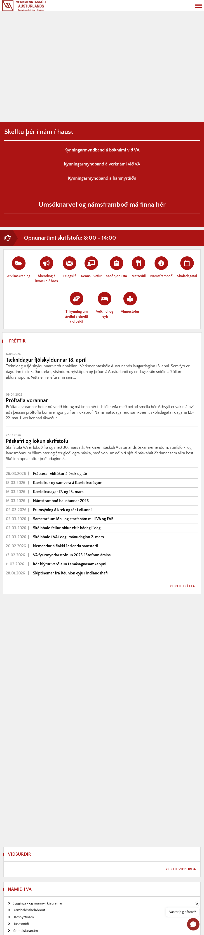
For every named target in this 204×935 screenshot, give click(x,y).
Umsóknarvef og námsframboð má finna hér (102, 204)
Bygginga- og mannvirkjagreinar (37, 903)
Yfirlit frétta (182, 586)
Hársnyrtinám (23, 917)
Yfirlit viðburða (181, 869)
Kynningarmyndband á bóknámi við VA (102, 150)
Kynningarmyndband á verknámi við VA (102, 164)
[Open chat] (193, 924)
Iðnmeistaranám (25, 931)
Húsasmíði (20, 924)
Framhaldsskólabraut (28, 910)
